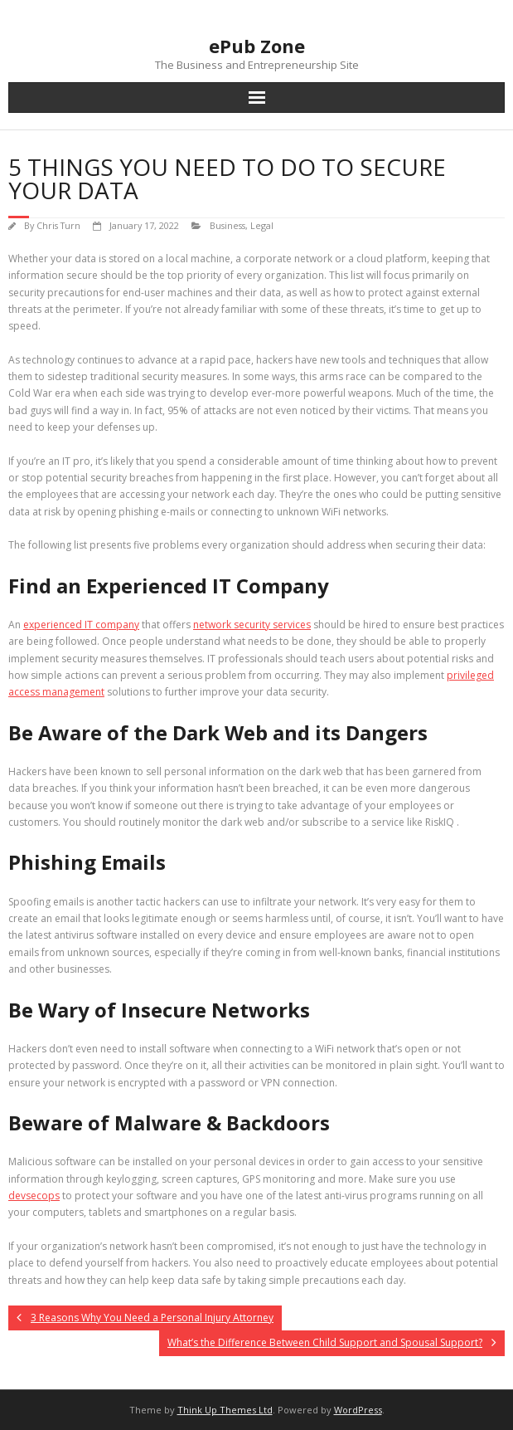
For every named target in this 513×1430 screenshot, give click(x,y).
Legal (261, 225)
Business (227, 225)
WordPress (358, 1409)
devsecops (34, 1195)
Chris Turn (58, 225)
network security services (252, 624)
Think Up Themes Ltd (225, 1409)
